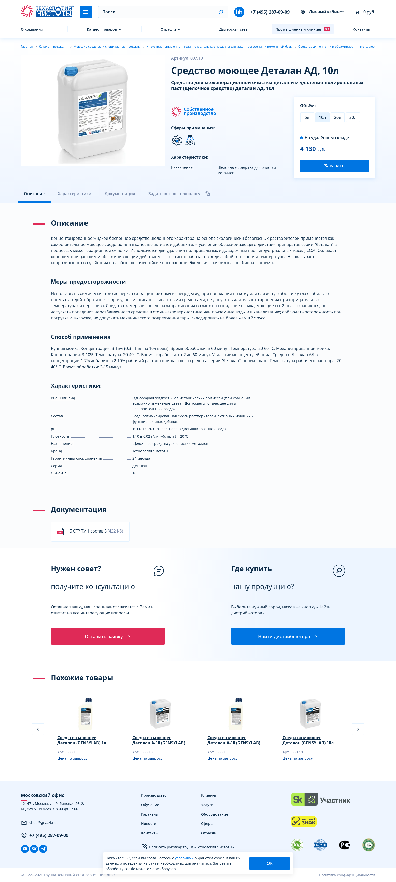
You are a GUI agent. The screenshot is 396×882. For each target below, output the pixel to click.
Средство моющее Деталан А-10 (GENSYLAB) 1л (233, 740)
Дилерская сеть (233, 29)
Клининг (208, 795)
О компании (32, 29)
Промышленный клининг (303, 29)
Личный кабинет (322, 12)
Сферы (207, 823)
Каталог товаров (102, 29)
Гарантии (149, 814)
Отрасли (168, 29)
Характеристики (74, 194)
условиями (185, 858)
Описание (34, 194)
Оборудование (214, 814)
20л (337, 117)
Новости (148, 823)
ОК (270, 863)
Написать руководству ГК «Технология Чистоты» (187, 847)
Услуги (207, 804)
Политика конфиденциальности (347, 875)
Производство (154, 795)
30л (353, 117)
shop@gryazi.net (39, 823)
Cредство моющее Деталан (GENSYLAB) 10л (308, 740)
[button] (220, 12)
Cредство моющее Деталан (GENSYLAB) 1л (81, 740)
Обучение (150, 804)
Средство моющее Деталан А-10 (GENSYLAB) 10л (158, 740)
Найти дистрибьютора (288, 636)
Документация (120, 194)
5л (307, 117)
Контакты (361, 29)
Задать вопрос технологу (179, 194)
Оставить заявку (108, 636)
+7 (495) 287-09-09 (270, 12)
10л (322, 117)
